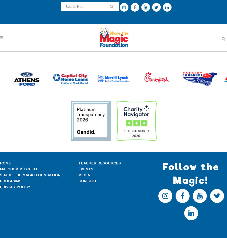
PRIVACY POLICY (15, 187)
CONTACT (87, 181)
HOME (5, 163)
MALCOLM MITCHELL (19, 169)
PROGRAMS (11, 181)
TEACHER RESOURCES (99, 163)
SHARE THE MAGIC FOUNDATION (30, 175)
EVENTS (85, 169)
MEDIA (84, 175)
